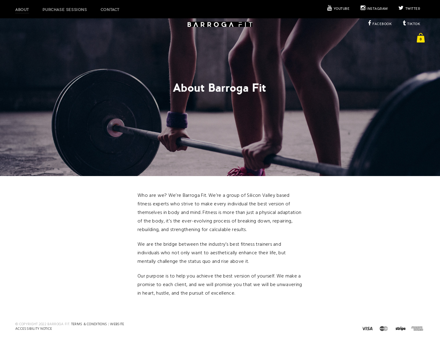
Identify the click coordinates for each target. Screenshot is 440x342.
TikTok (411, 24)
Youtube (338, 9)
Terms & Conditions (89, 324)
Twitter (409, 9)
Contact (110, 9)
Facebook (380, 24)
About (22, 9)
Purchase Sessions (64, 9)
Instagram (374, 9)
